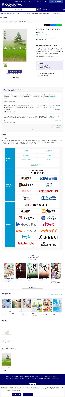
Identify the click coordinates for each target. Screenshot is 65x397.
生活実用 (43, 13)
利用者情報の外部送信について (52, 375)
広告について (22, 373)
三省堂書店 (48, 155)
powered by (56, 127)
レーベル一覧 (31, 1)
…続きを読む (52, 96)
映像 (56, 13)
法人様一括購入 (45, 373)
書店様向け (38, 373)
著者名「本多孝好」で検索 (56, 291)
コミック (20, 13)
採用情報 (16, 373)
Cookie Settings (17, 394)
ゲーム (59, 13)
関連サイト (39, 1)
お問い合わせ (18, 375)
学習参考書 (36, 13)
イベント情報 (61, 9)
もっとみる (32, 284)
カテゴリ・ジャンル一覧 (21, 1)
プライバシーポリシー (26, 375)
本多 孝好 (41, 32)
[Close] (62, 387)
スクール (6, 17)
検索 (38, 9)
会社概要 (8, 373)
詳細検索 (44, 9)
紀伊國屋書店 (49, 150)
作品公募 (46, 1)
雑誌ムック (50, 13)
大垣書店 (26, 150)
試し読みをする (15, 71)
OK (28, 394)
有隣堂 (48, 159)
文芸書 (2, 13)
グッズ (1, 17)
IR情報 (12, 373)
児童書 (30, 13)
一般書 (26, 13)
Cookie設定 (42, 375)
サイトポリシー (36, 375)
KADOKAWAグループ (53, 373)
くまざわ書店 (26, 155)
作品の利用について (10, 375)
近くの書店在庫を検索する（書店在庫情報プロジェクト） (37, 164)
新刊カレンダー (52, 9)
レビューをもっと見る (56, 125)
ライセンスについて (30, 373)
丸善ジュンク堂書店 (26, 159)
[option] (7, 331)
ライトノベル (13, 13)
